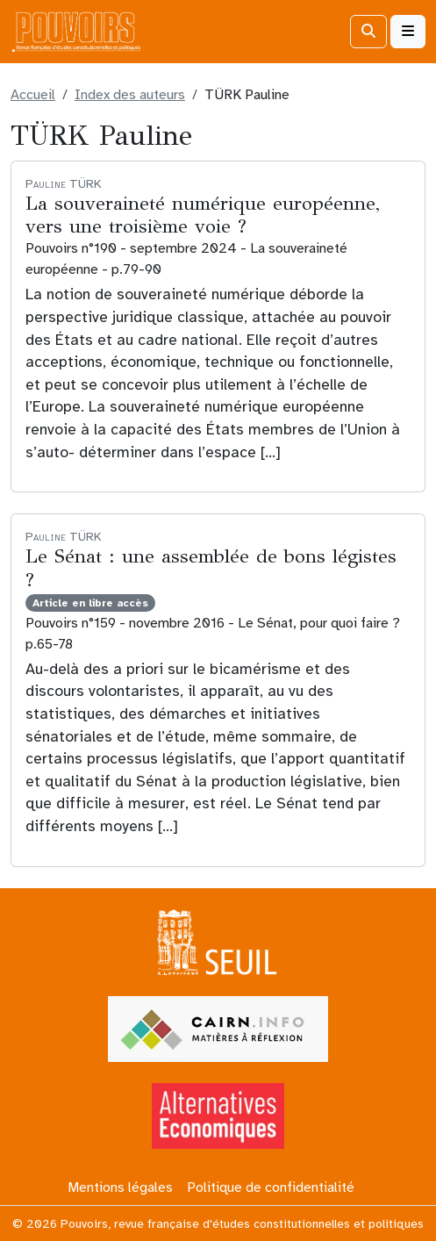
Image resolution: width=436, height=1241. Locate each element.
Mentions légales (120, 1187)
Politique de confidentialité (270, 1187)
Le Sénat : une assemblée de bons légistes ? (211, 567)
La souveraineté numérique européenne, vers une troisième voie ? (202, 214)
